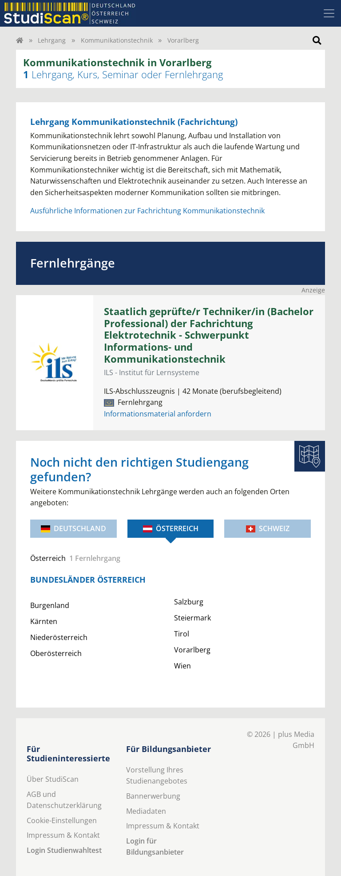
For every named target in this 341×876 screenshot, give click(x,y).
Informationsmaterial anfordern (157, 414)
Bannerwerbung (153, 796)
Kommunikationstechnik (117, 40)
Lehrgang (52, 40)
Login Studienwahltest (64, 850)
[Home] (19, 40)
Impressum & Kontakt (63, 835)
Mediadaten (146, 811)
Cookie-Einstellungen (62, 820)
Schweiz (267, 528)
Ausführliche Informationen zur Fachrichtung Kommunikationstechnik (147, 211)
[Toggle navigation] (329, 13)
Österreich (170, 528)
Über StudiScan (53, 779)
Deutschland (73, 528)
